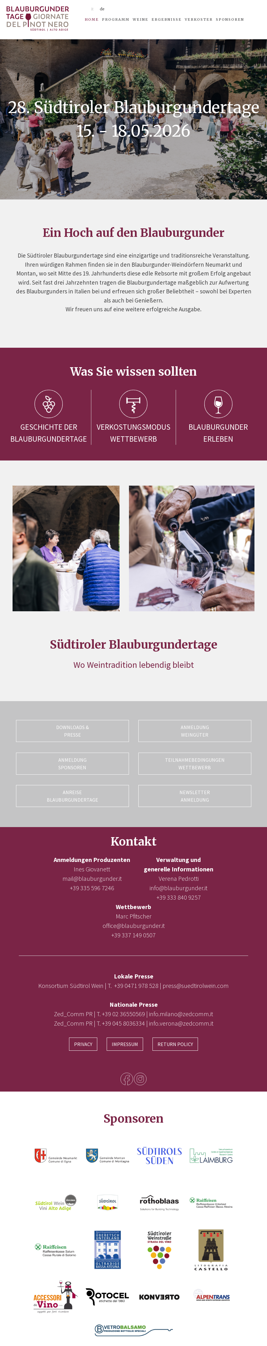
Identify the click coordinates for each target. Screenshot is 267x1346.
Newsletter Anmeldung (194, 794)
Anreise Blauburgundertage (72, 794)
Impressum (125, 1041)
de (102, 9)
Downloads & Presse (72, 731)
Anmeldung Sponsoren (72, 762)
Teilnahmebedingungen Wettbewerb (195, 762)
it (92, 9)
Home (92, 19)
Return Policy (175, 1041)
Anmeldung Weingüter (195, 731)
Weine (140, 19)
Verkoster (199, 19)
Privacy (83, 1041)
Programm (116, 19)
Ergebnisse (167, 19)
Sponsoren (230, 19)
